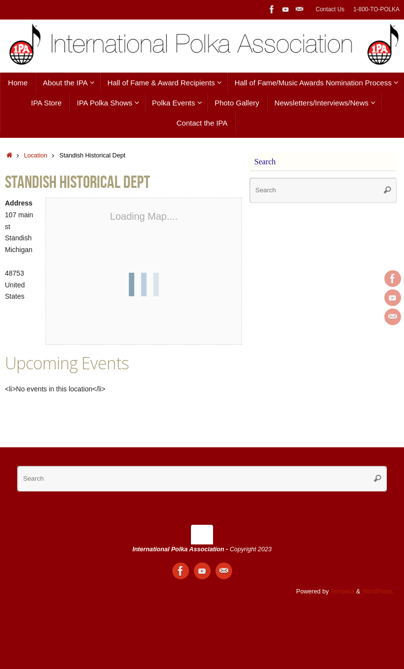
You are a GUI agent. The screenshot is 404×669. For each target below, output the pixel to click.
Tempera (342, 591)
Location (36, 155)
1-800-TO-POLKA (376, 9)
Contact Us (330, 9)
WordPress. (378, 591)
